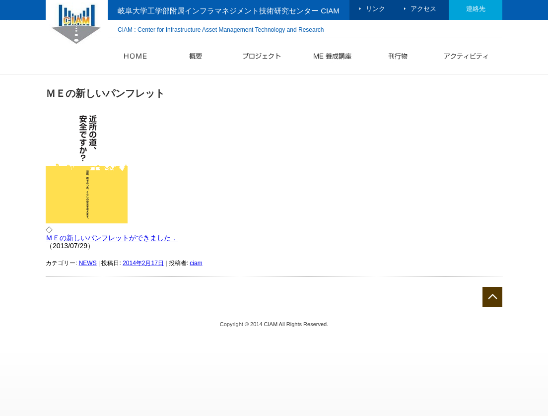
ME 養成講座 (332, 57)
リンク (375, 8)
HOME (136, 57)
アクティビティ (463, 57)
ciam (196, 263)
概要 (194, 57)
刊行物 (397, 57)
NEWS (88, 263)
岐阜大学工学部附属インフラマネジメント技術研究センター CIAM (229, 10)
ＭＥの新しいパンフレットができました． (112, 238)
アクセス (423, 8)
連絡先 (475, 8)
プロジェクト (259, 57)
